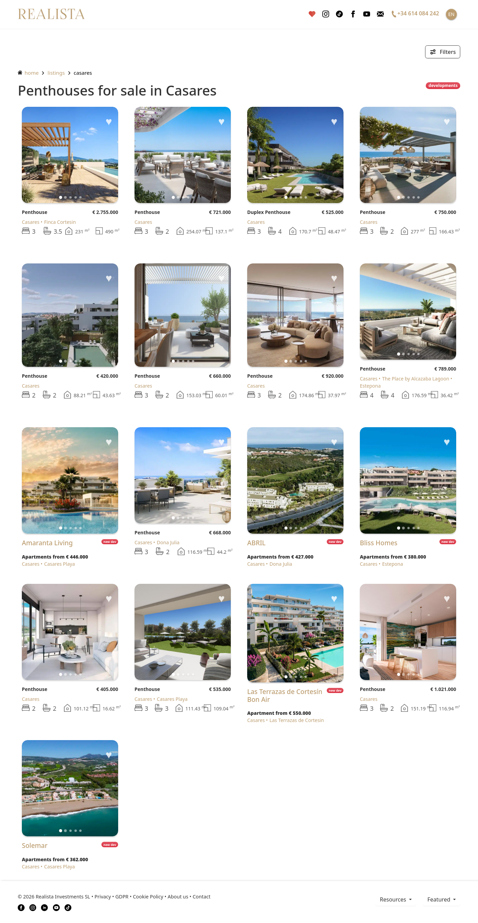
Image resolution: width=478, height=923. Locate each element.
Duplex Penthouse (269, 212)
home (28, 72)
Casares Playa (59, 564)
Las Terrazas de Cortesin (296, 720)
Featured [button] (439, 899)
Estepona (392, 564)
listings (56, 72)
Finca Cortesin (60, 222)
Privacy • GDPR (112, 896)
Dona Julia (168, 542)
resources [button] (394, 899)
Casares (83, 72)
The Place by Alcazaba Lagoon (415, 378)
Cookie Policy (148, 896)
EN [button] (451, 14)
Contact (201, 896)
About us (178, 896)
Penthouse (34, 212)
